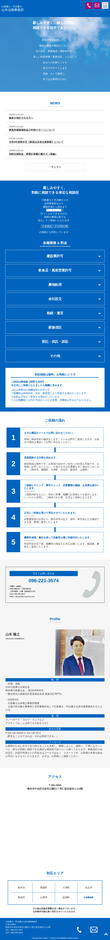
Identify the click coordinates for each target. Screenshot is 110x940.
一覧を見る (55, 167)
